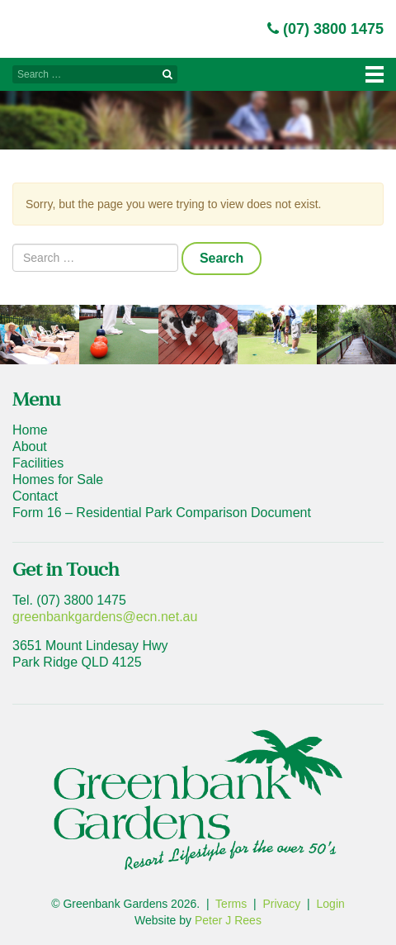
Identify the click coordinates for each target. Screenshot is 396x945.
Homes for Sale (57, 479)
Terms (231, 903)
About (29, 446)
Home (30, 430)
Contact (35, 496)
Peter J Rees (228, 920)
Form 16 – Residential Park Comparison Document (161, 513)
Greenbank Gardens (54, 23)
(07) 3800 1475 (325, 29)
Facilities (38, 463)
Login (331, 903)
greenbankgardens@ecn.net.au (104, 617)
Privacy (281, 903)
